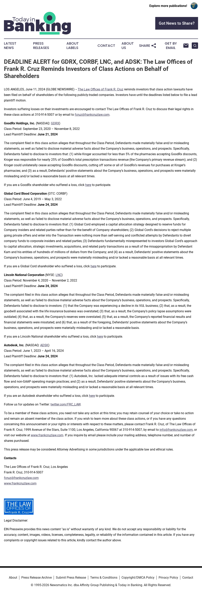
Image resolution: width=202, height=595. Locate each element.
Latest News (10, 45)
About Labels (72, 45)
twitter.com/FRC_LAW (65, 404)
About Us (128, 45)
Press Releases (41, 45)
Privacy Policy (168, 577)
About (13, 577)
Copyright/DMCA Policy (138, 577)
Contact (106, 45)
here (88, 185)
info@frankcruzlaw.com (176, 430)
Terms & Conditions (103, 577)
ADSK (44, 345)
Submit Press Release (71, 577)
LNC (59, 275)
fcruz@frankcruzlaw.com (92, 114)
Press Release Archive (36, 577)
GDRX (55, 123)
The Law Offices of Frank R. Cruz (100, 89)
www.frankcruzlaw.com (47, 435)
